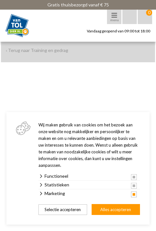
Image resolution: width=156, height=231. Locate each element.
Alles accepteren (115, 209)
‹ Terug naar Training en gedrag (37, 50)
